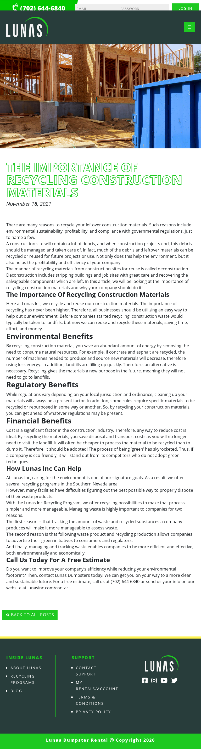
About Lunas (25, 667)
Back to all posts (30, 615)
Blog (16, 690)
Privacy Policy (93, 711)
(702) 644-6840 (42, 8)
